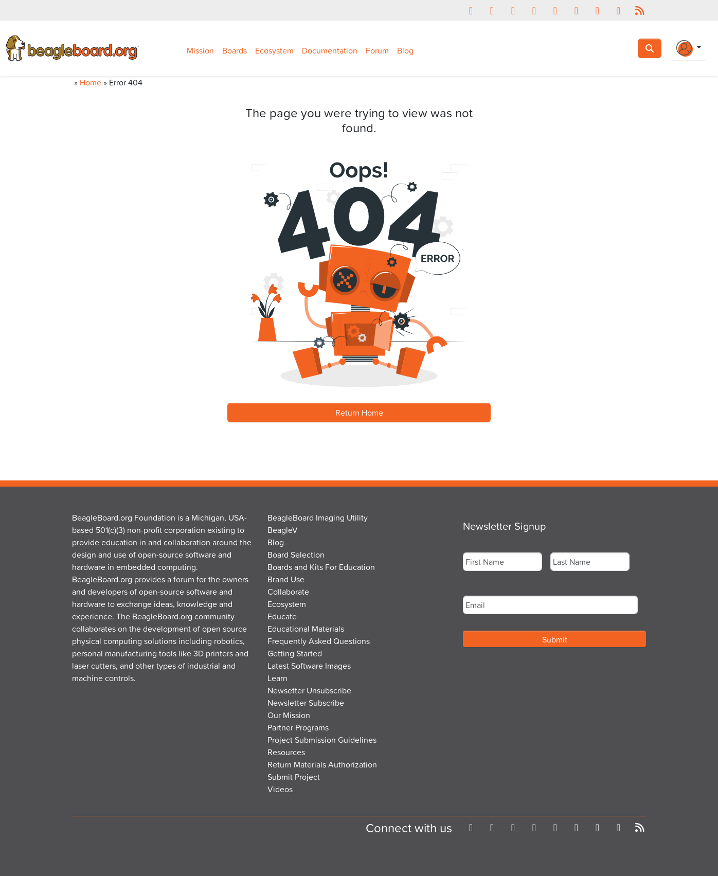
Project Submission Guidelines (321, 739)
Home (90, 82)
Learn (277, 678)
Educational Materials (305, 628)
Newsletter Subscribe (305, 702)
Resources (286, 752)
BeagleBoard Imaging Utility (317, 517)
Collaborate (288, 591)
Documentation (329, 50)
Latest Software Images (309, 665)
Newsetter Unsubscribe (309, 690)
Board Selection (296, 554)
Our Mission (288, 715)
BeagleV (282, 529)
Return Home (359, 412)
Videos (280, 789)
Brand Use (285, 579)
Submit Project (293, 776)
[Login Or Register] (689, 48)
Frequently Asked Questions (318, 641)
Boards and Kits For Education (321, 567)
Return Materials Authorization (322, 764)
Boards (234, 50)
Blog (405, 50)
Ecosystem (274, 50)
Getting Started (294, 653)
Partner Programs (298, 727)
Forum (377, 50)
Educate (282, 616)
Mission (200, 50)
